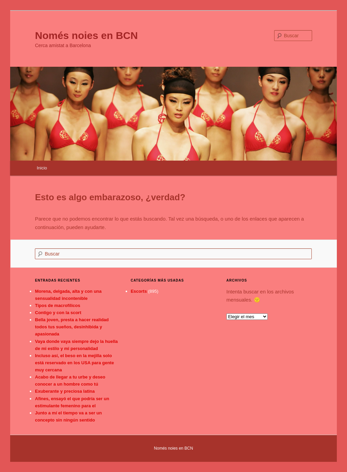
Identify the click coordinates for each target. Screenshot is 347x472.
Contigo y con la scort (58, 312)
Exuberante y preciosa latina (65, 391)
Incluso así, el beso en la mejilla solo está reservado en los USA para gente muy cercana (74, 362)
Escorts (139, 291)
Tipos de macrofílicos (57, 305)
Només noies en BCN (86, 35)
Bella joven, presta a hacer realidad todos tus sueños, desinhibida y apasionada (72, 326)
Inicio (42, 167)
